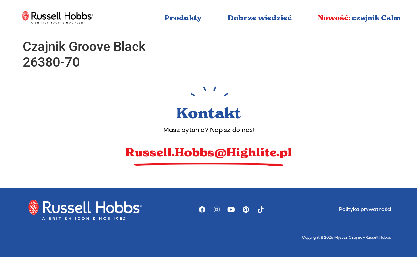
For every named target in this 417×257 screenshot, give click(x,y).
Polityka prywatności (365, 209)
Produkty (183, 18)
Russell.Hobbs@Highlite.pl (208, 152)
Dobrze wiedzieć (260, 18)
